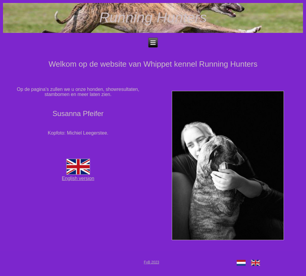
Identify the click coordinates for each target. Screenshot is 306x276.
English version (78, 175)
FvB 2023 (151, 262)
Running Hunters (153, 17)
